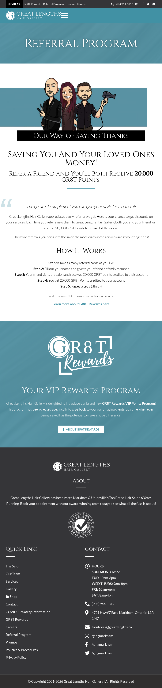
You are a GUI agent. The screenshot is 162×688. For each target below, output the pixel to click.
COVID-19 (14, 4)
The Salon (13, 566)
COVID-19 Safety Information (28, 612)
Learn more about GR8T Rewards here (81, 304)
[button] (64, 15)
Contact (12, 604)
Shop (11, 596)
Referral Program (53, 4)
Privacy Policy (16, 657)
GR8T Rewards (32, 4)
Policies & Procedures (22, 650)
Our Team (13, 574)
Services (12, 581)
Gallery (11, 589)
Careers (81, 4)
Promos (70, 4)
